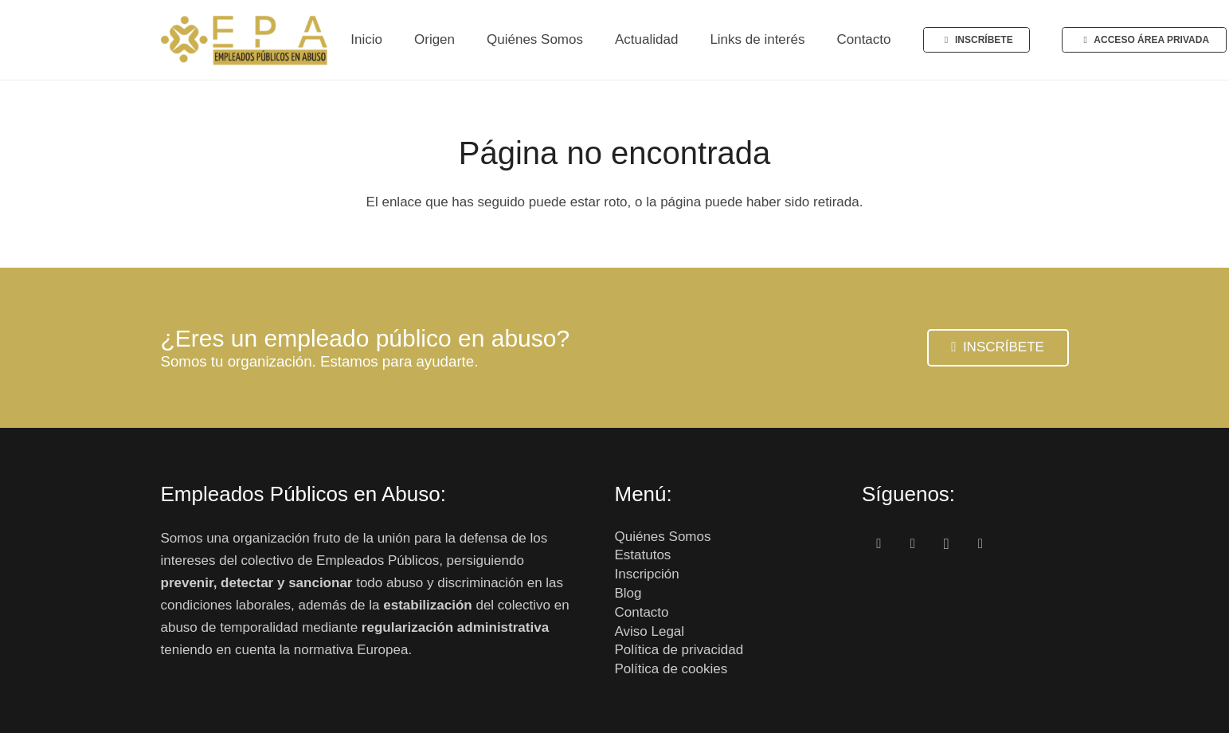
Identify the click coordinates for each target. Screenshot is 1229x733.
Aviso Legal (650, 631)
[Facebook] (879, 544)
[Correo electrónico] (981, 544)
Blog (628, 593)
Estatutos (643, 554)
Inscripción (647, 574)
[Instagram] (947, 544)
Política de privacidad (679, 649)
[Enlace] (245, 40)
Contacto (642, 612)
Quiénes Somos (663, 536)
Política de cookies (671, 668)
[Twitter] (913, 544)
